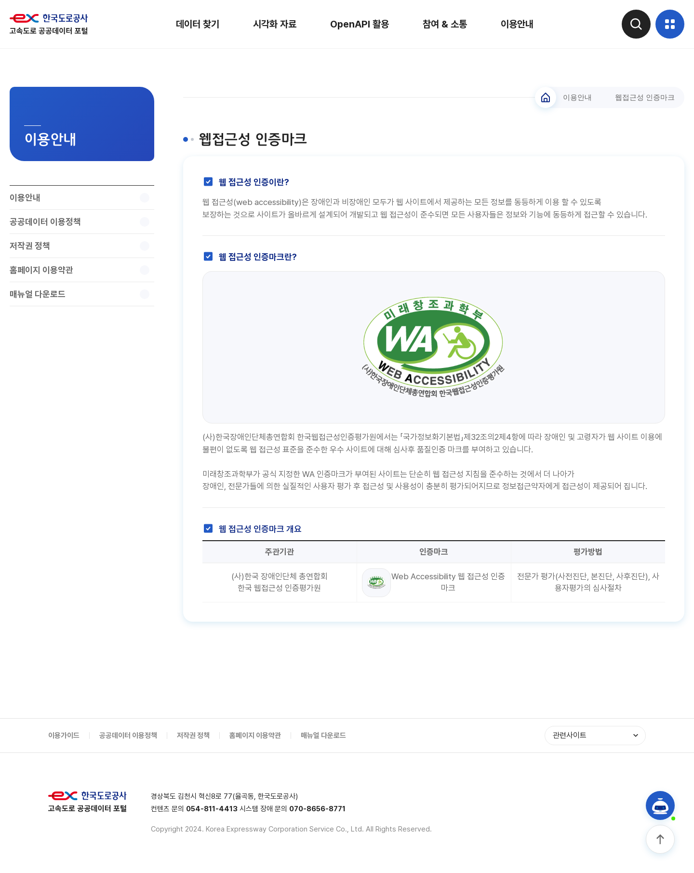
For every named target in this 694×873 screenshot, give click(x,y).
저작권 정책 (193, 735)
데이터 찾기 (197, 24)
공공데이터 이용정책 (128, 735)
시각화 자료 (274, 24)
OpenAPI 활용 (359, 24)
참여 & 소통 (445, 24)
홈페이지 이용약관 (255, 735)
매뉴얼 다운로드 (323, 735)
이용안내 (517, 24)
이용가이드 (64, 735)
